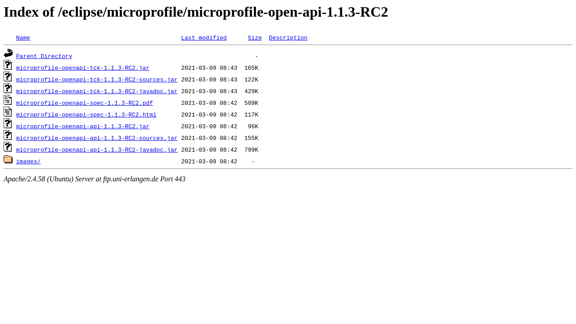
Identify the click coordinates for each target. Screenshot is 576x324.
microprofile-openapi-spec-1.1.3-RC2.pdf (84, 103)
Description (288, 37)
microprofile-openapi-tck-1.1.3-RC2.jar (82, 67)
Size (255, 37)
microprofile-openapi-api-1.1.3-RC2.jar (82, 126)
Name (23, 37)
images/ (28, 161)
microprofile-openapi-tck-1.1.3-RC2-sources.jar (97, 79)
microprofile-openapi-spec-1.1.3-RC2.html (86, 114)
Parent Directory (44, 56)
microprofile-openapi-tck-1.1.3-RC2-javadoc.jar (97, 91)
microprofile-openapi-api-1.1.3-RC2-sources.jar (97, 138)
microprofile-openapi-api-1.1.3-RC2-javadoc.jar (97, 149)
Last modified (203, 37)
